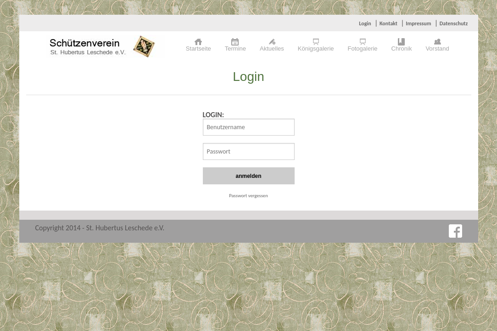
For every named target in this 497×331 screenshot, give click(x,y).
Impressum (418, 23)
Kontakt (388, 23)
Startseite (198, 48)
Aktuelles (272, 48)
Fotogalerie (363, 48)
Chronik (401, 48)
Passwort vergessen (248, 196)
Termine (235, 48)
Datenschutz (454, 23)
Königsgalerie (316, 48)
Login (365, 23)
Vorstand (437, 48)
